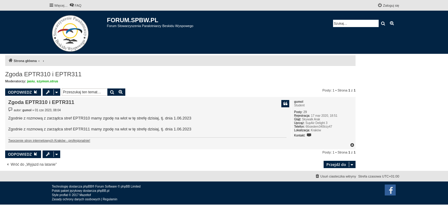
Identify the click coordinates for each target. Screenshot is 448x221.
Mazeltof (85, 195)
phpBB (87, 186)
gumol (298, 101)
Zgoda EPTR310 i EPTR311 (43, 74)
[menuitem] (75, 5)
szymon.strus (47, 81)
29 (305, 112)
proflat (64, 195)
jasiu (31, 81)
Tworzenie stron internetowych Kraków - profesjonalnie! (49, 140)
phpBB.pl (103, 190)
